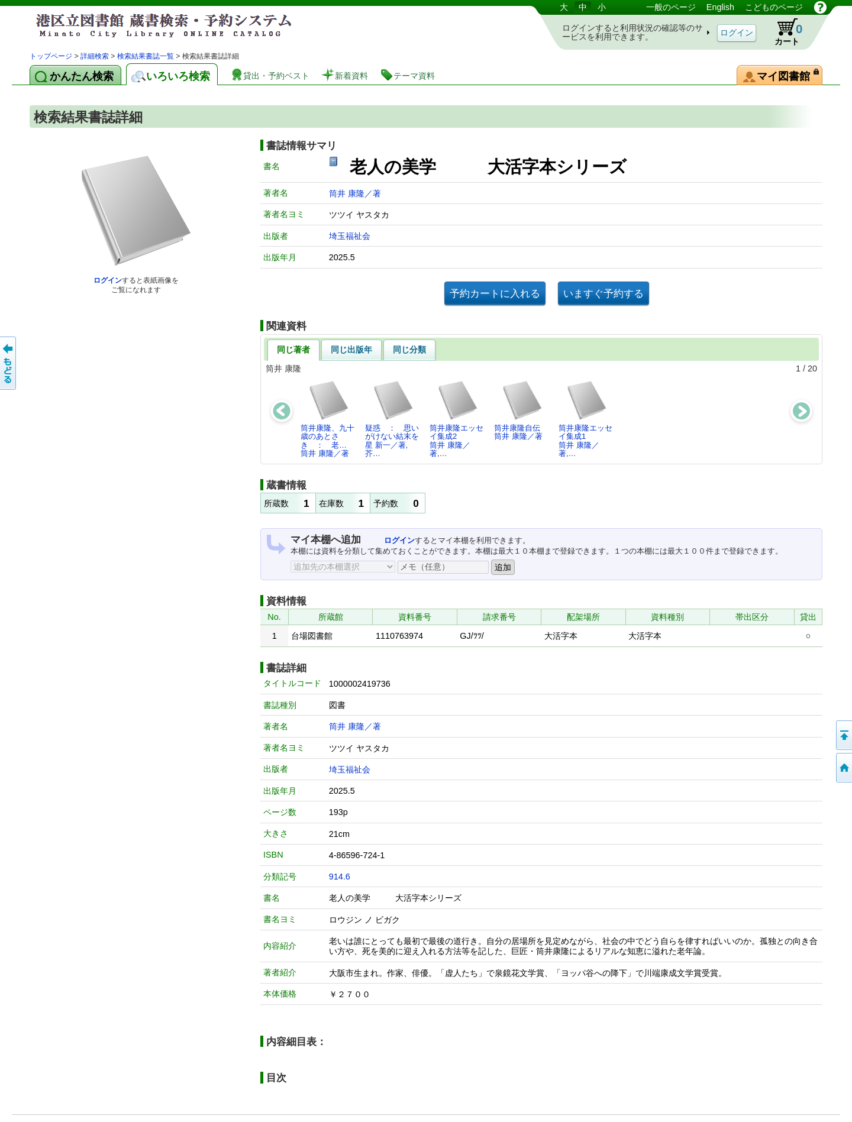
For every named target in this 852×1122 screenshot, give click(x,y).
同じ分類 (409, 349)
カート (782, 32)
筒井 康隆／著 (355, 193)
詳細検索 (94, 56)
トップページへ (843, 768)
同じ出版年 (351, 349)
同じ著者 (293, 349)
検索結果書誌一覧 (145, 56)
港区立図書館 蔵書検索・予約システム (154, 25)
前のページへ (9, 363)
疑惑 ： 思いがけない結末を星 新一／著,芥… (392, 419)
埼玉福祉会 (349, 236)
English (720, 7)
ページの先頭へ (843, 735)
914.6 (339, 876)
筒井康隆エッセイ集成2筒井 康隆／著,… (456, 419)
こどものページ (774, 7)
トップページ (51, 56)
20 (812, 368)
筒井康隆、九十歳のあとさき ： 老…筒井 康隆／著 (327, 419)
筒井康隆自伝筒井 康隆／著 (518, 410)
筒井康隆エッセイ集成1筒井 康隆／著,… (585, 419)
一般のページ (671, 7)
